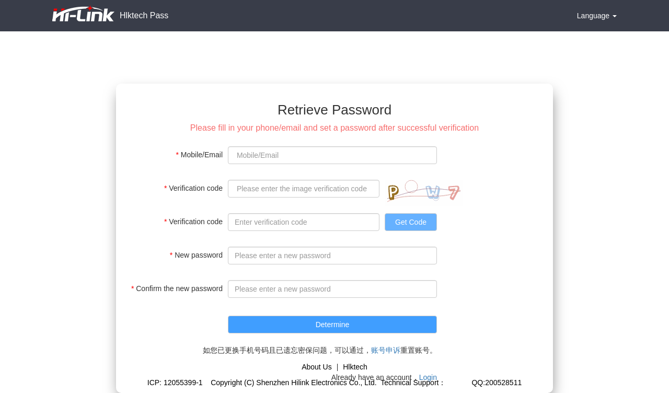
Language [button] (597, 15)
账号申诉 (385, 350)
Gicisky (457, 382)
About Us (317, 367)
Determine (333, 324)
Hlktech (355, 367)
